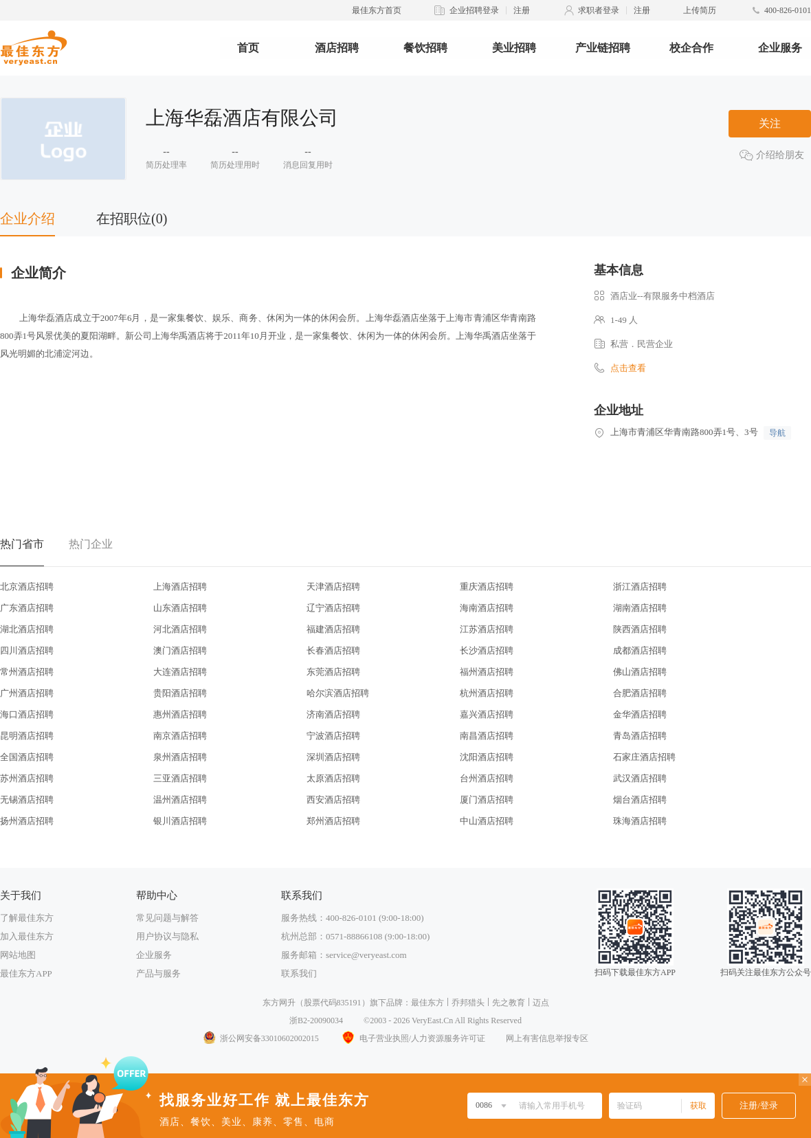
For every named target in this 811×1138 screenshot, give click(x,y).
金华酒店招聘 (640, 714)
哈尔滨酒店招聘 (338, 693)
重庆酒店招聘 (486, 586)
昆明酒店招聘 (27, 735)
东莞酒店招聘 (333, 672)
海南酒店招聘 (486, 608)
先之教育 (508, 1002)
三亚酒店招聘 (180, 778)
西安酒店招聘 (333, 799)
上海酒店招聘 (180, 586)
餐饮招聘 (425, 48)
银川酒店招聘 (180, 821)
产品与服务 (158, 973)
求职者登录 (598, 10)
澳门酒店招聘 (180, 650)
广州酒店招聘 (27, 693)
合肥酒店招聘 (640, 693)
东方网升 (279, 1002)
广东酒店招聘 (27, 608)
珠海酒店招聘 (640, 821)
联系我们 (299, 973)
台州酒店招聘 (486, 778)
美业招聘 (514, 48)
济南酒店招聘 (333, 714)
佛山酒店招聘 (640, 672)
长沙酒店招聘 (486, 650)
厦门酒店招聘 (486, 799)
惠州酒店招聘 (180, 714)
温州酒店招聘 (180, 799)
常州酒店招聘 (27, 672)
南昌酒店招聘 (486, 735)
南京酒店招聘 (180, 735)
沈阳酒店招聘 (486, 757)
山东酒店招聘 (180, 608)
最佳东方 (427, 1002)
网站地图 (18, 955)
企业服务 (780, 48)
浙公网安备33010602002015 (260, 1038)
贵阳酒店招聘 (180, 693)
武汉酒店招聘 (640, 778)
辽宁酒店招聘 (333, 608)
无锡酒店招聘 (27, 799)
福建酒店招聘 (333, 629)
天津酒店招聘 (333, 586)
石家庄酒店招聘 (644, 757)
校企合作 (691, 48)
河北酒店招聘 (180, 629)
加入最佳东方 (27, 936)
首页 (248, 48)
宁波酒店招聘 (333, 735)
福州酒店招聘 (486, 672)
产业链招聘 (602, 48)
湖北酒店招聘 (27, 629)
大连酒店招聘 (180, 672)
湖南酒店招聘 (640, 608)
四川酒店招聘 (27, 650)
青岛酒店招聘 (640, 735)
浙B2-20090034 (316, 1020)
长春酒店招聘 (333, 650)
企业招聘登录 (474, 10)
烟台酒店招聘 (640, 799)
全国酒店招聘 (27, 757)
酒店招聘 (337, 48)
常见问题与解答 (167, 918)
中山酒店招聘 (486, 821)
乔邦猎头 (468, 1002)
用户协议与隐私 (167, 936)
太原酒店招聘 (333, 778)
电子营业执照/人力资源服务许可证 (412, 1038)
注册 (521, 10)
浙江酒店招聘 (640, 586)
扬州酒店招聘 (27, 821)
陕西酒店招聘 (640, 629)
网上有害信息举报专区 (547, 1038)
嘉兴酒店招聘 (486, 714)
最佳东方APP (26, 973)
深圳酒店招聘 (333, 757)
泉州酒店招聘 (180, 757)
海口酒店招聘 (27, 714)
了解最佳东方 (27, 918)
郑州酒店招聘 (333, 821)
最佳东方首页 (376, 10)
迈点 (541, 1002)
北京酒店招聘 (27, 586)
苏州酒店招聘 (27, 778)
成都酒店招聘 (640, 650)
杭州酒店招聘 (486, 693)
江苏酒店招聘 (486, 629)
